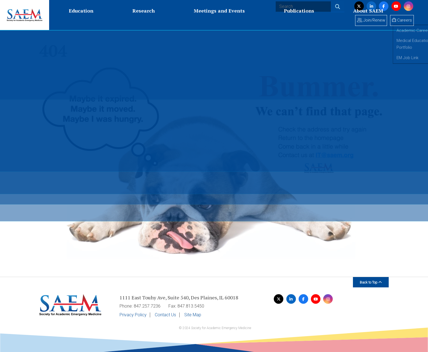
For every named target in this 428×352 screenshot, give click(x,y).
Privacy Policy (133, 314)
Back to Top (371, 282)
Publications (187, 19)
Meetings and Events (139, 19)
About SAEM (224, 19)
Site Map (192, 314)
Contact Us (165, 314)
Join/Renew (371, 20)
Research (95, 19)
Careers (402, 20)
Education (65, 19)
